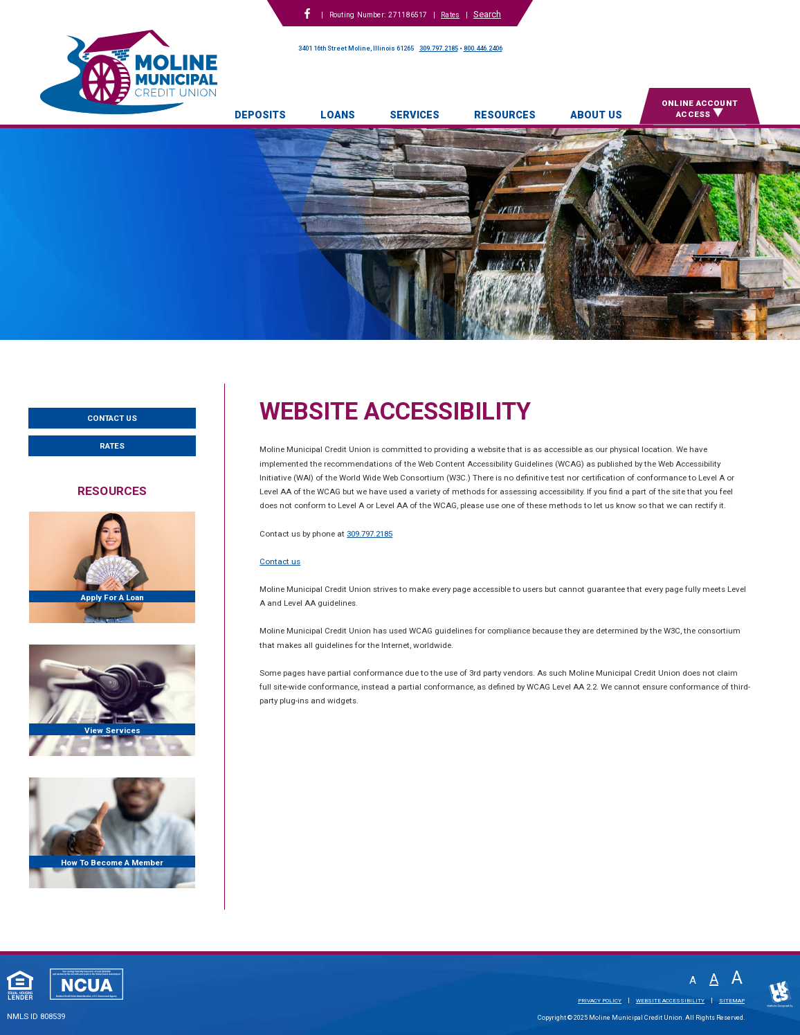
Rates (450, 14)
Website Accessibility (670, 1000)
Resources (505, 115)
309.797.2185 (438, 48)
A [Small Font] (692, 980)
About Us (596, 115)
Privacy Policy (599, 1000)
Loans (337, 115)
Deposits (260, 115)
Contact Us (112, 418)
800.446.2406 (483, 48)
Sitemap (732, 1000)
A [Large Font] (737, 978)
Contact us (280, 561)
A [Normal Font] (713, 979)
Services (414, 115)
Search (487, 14)
